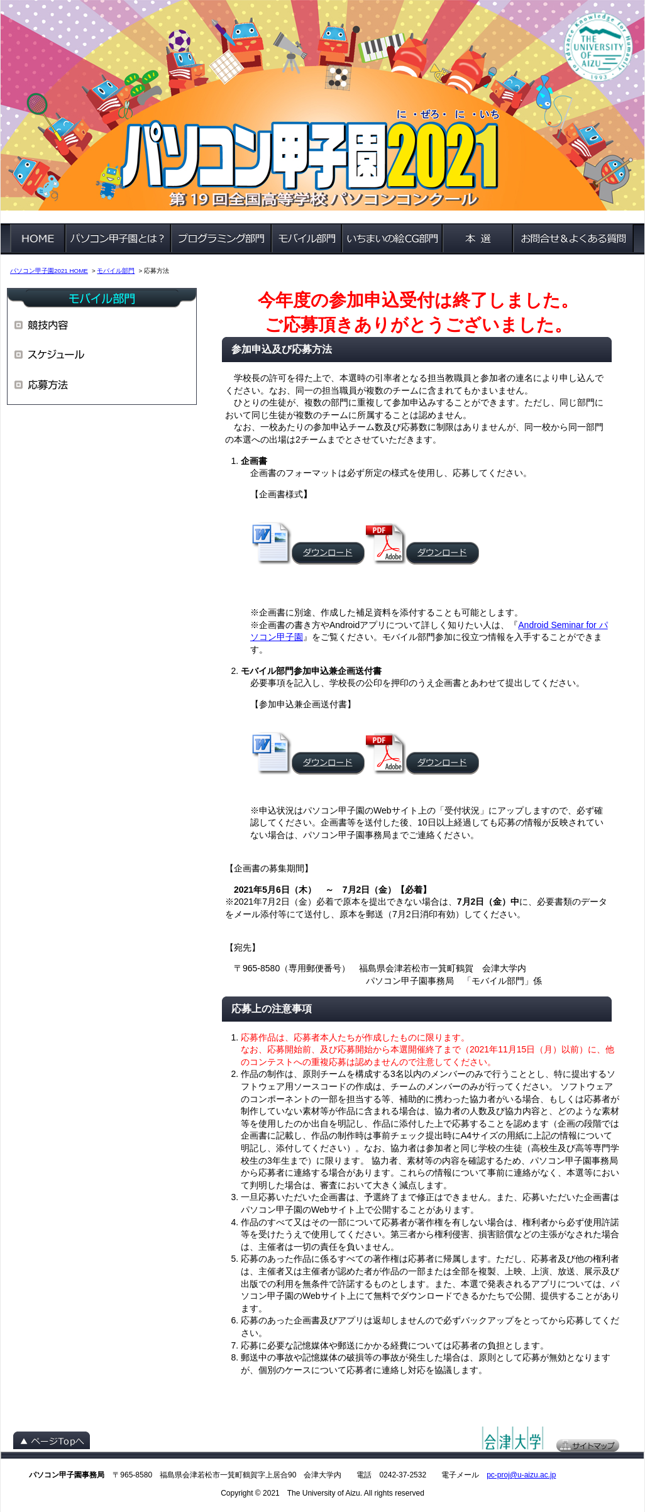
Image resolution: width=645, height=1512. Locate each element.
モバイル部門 (116, 270)
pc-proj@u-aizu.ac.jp (521, 1475)
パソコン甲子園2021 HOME (49, 270)
